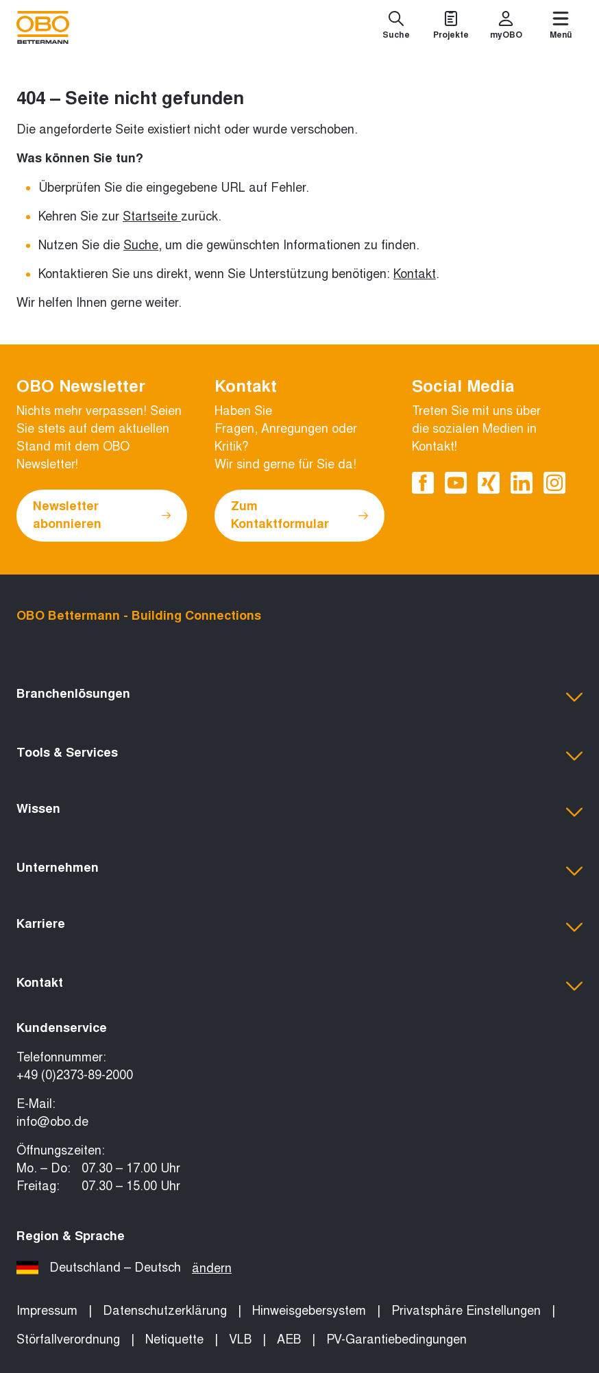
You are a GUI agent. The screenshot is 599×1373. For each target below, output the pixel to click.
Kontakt (414, 273)
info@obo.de (52, 1121)
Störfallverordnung (68, 1339)
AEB (289, 1339)
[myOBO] (506, 27)
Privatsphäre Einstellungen (466, 1310)
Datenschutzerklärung (165, 1310)
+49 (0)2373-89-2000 (74, 1075)
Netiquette (174, 1339)
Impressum (46, 1310)
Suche (140, 245)
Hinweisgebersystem (309, 1310)
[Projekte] (451, 27)
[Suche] (396, 27)
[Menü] (561, 27)
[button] (299, 697)
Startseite (150, 216)
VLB (240, 1339)
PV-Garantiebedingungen (396, 1339)
